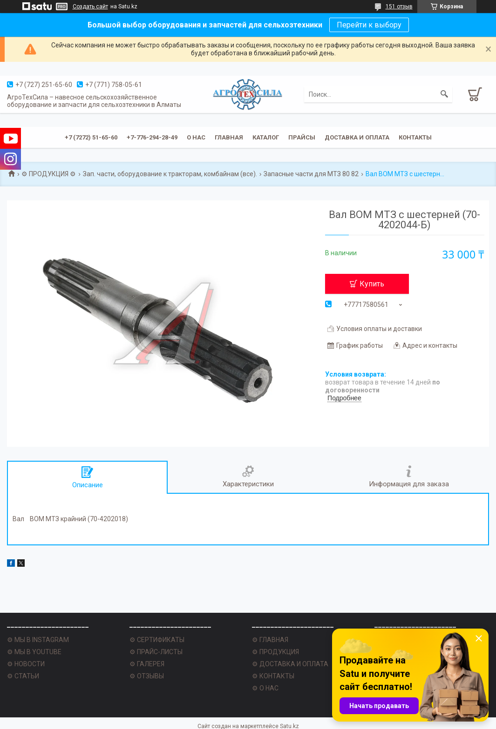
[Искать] (444, 94)
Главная (229, 137)
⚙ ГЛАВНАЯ (270, 639)
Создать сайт (90, 6)
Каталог (265, 137)
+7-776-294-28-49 (152, 137)
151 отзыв (399, 6)
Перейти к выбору (369, 24)
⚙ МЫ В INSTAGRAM (38, 639)
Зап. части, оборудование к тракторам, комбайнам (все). (170, 174)
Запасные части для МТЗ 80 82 (311, 174)
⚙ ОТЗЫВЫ (146, 676)
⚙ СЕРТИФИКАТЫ (156, 639)
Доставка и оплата (357, 137)
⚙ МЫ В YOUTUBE (34, 652)
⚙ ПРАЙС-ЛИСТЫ (156, 652)
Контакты (415, 137)
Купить (372, 283)
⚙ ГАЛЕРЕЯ (146, 664)
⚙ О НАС (265, 688)
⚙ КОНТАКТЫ (273, 676)
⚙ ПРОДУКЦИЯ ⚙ (48, 174)
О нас (196, 137)
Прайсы (301, 137)
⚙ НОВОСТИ (26, 664)
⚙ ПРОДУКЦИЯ (275, 652)
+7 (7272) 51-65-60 (91, 137)
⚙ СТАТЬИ (23, 676)
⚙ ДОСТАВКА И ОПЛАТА (290, 664)
